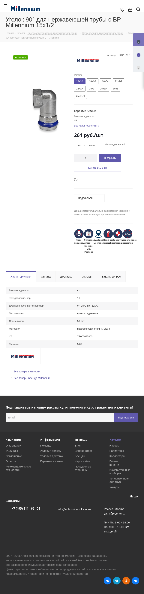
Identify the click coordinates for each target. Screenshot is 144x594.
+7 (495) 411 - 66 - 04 (26, 508)
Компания (13, 439)
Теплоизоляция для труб (120, 480)
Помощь (45, 445)
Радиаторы (117, 450)
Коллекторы (117, 456)
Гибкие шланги (114, 463)
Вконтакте (107, 580)
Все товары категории (27, 371)
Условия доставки (52, 456)
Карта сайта (83, 461)
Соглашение (14, 456)
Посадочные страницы (83, 468)
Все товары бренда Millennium (32, 378)
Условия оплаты (51, 450)
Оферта (11, 461)
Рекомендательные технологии (18, 468)
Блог (78, 445)
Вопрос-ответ (83, 450)
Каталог (115, 439)
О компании (13, 445)
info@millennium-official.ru (74, 509)
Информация (50, 439)
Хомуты (115, 487)
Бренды (80, 456)
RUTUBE (135, 580)
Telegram (117, 580)
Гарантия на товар (52, 461)
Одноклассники (126, 580)
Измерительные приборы (120, 471)
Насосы (114, 445)
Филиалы (12, 450)
